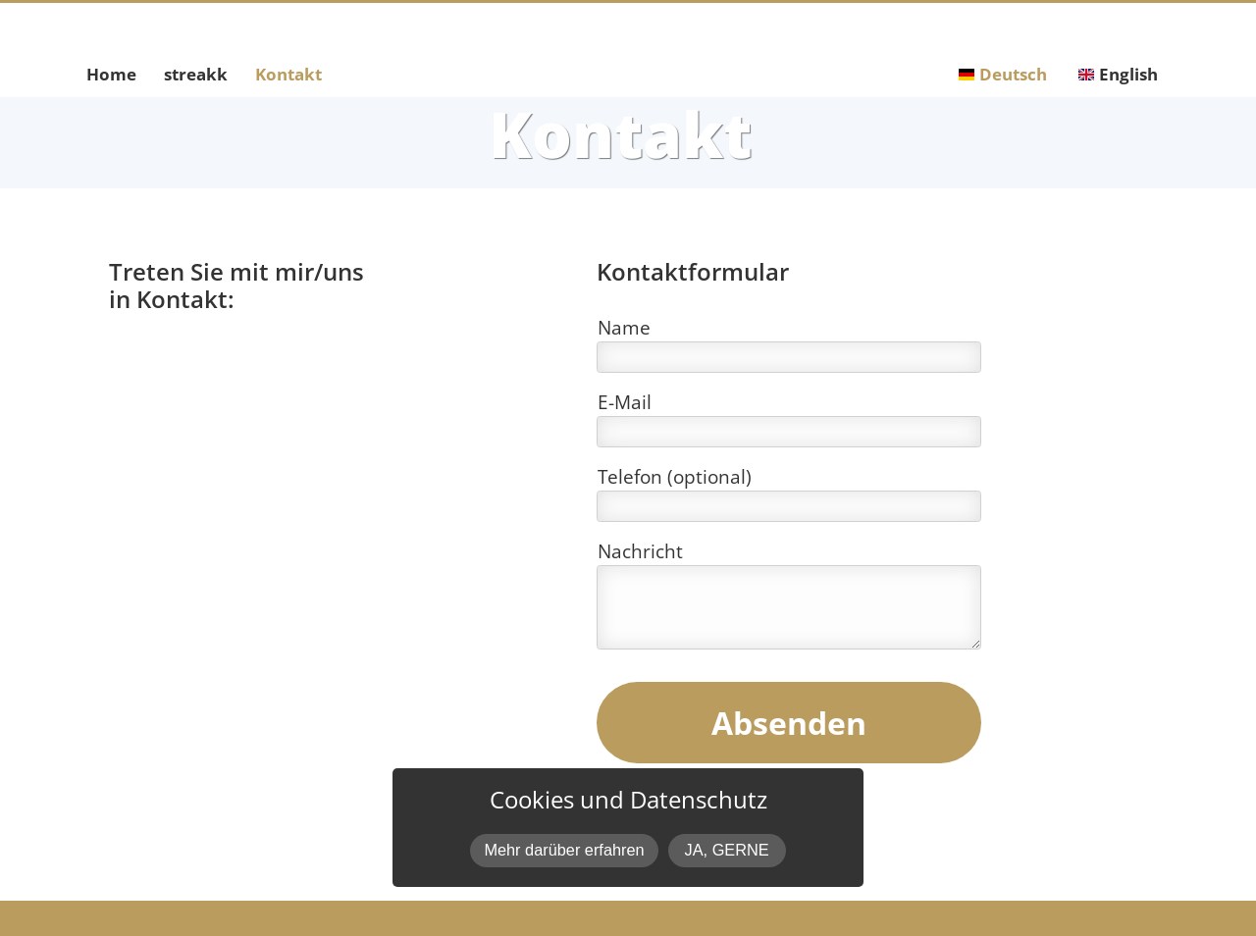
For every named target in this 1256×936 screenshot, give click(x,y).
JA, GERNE (727, 849)
